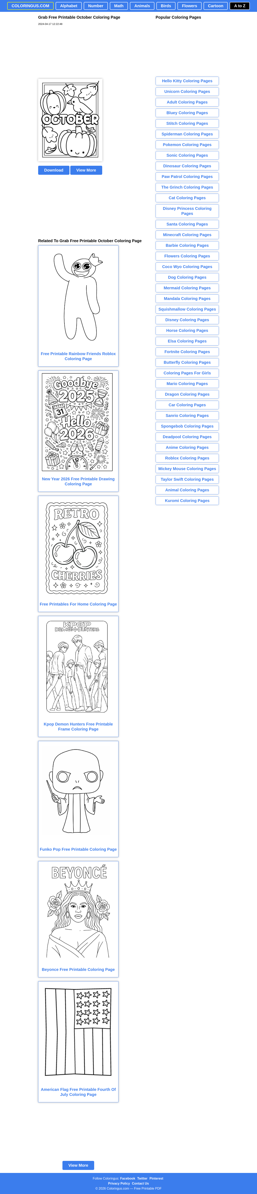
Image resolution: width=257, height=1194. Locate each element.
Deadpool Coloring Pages (187, 437)
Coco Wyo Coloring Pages (187, 266)
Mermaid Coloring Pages (187, 288)
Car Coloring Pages (187, 405)
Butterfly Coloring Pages (187, 362)
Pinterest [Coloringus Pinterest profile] (156, 1178)
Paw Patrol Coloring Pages (187, 176)
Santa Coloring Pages (187, 224)
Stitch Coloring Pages (187, 123)
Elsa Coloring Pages (187, 341)
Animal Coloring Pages (187, 490)
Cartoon (215, 6)
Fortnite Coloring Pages (187, 352)
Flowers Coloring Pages (187, 256)
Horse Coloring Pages (187, 330)
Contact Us (140, 1183)
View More (86, 170)
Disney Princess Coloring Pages (187, 211)
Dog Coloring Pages (187, 277)
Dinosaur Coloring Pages (187, 166)
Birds (166, 6)
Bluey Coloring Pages (187, 113)
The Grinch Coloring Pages (187, 187)
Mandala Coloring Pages (187, 298)
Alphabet (68, 6)
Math (119, 6)
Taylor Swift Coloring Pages (187, 479)
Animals (142, 6)
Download (53, 170)
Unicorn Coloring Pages (187, 91)
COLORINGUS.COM (30, 6)
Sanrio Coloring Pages (187, 415)
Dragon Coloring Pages (187, 394)
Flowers (189, 6)
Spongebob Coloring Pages (187, 426)
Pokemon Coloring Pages (187, 144)
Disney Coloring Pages (187, 320)
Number (95, 6)
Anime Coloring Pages (187, 447)
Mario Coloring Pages (187, 383)
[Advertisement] (68, 52)
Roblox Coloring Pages (187, 458)
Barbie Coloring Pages (187, 245)
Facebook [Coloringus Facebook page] (127, 1178)
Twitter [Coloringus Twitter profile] (142, 1178)
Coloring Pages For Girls (187, 373)
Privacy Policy (119, 1183)
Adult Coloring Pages (187, 102)
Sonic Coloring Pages (187, 155)
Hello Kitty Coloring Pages (187, 81)
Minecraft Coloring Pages (187, 235)
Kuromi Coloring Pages (187, 500)
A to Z (239, 6)
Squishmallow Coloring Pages (187, 309)
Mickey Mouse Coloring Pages (187, 468)
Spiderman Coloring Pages (187, 134)
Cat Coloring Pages (187, 198)
